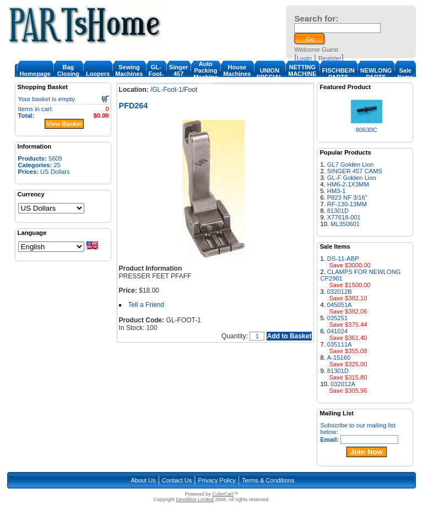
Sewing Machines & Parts (129, 74)
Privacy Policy (217, 480)
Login (304, 58)
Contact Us (177, 480)
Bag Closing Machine (68, 74)
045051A (339, 304)
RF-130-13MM (347, 204)
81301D (338, 210)
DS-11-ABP (343, 258)
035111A (339, 344)
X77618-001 (344, 217)
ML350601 (345, 224)
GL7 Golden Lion (350, 164)
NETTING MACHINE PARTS (302, 74)
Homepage (35, 73)
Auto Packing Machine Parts (205, 74)
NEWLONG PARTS (376, 73)
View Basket (64, 123)
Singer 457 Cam (178, 74)
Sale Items (405, 73)
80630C (366, 130)
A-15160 (338, 357)
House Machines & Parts (237, 74)
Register (329, 58)
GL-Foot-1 (156, 74)
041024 (337, 331)
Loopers (98, 73)
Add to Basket (289, 336)
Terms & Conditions (268, 480)
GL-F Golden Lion (351, 177)
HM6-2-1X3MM (348, 184)
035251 (337, 318)
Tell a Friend (146, 305)
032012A (342, 384)
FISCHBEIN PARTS (338, 73)
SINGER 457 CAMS (354, 171)
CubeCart (223, 494)
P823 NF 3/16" (347, 197)
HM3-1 (336, 191)
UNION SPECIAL (270, 73)
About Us (143, 480)
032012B (339, 291)
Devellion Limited (195, 499)
